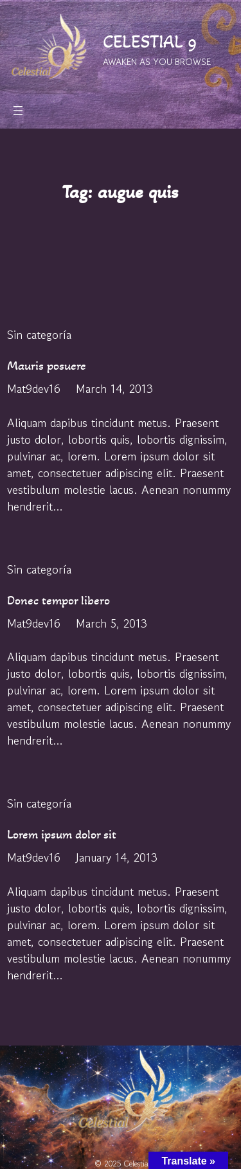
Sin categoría (39, 334)
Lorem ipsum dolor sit (61, 834)
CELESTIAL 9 (150, 41)
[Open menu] (18, 110)
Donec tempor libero (58, 600)
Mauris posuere (46, 365)
